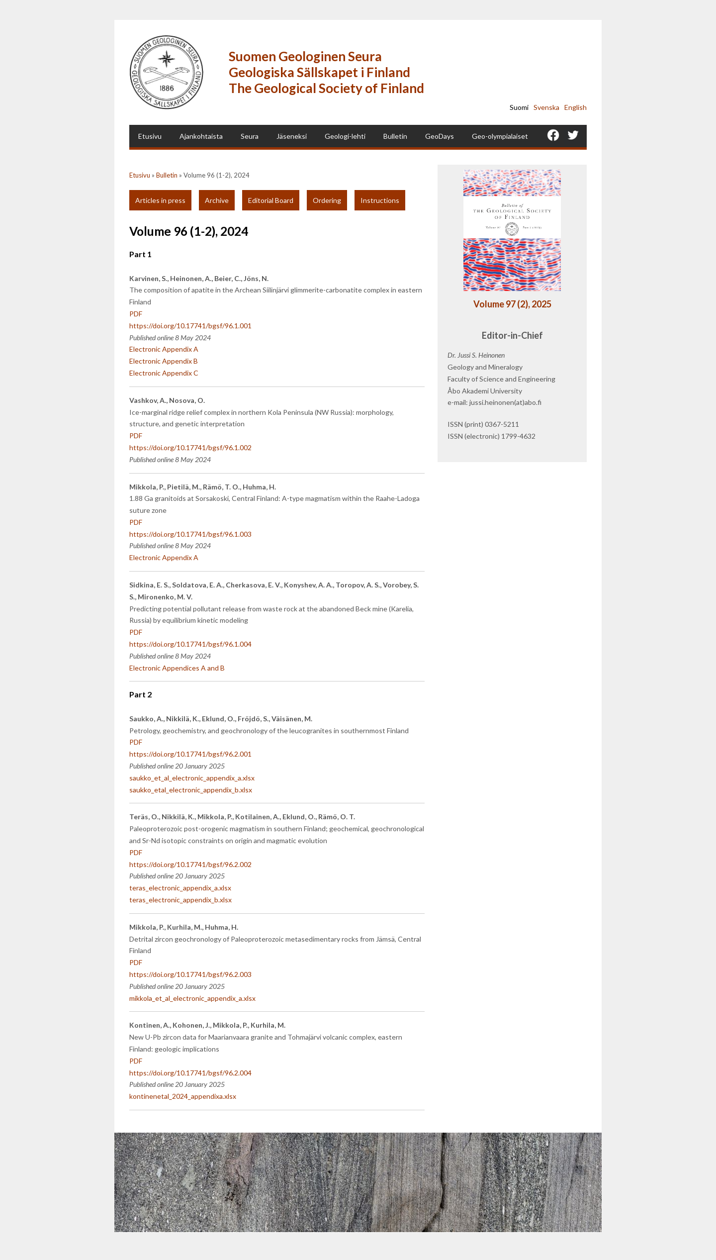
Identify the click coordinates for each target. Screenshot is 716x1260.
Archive (217, 200)
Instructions (379, 200)
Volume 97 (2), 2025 (512, 303)
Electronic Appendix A (163, 349)
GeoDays (439, 136)
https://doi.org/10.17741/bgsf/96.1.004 (190, 644)
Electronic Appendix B (163, 361)
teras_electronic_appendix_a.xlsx (180, 887)
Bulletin (395, 136)
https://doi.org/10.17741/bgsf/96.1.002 (190, 447)
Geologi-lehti (345, 136)
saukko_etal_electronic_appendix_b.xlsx (190, 789)
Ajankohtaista (201, 136)
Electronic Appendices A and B (177, 668)
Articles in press (160, 200)
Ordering (327, 200)
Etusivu (150, 136)
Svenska (546, 107)
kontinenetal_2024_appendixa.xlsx (182, 1096)
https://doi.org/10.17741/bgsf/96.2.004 (190, 1072)
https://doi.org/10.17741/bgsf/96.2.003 (190, 974)
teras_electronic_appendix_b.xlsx (180, 899)
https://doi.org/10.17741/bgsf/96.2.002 (190, 864)
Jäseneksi (291, 136)
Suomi (519, 107)
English (575, 107)
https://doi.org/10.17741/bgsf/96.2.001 (190, 754)
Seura (250, 136)
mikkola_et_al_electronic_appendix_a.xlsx (192, 998)
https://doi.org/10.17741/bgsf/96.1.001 (190, 325)
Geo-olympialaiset (500, 136)
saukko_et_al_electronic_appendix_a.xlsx (192, 778)
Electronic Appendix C (163, 373)
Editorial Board (270, 200)
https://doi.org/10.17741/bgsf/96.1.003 (190, 534)
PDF (135, 313)
